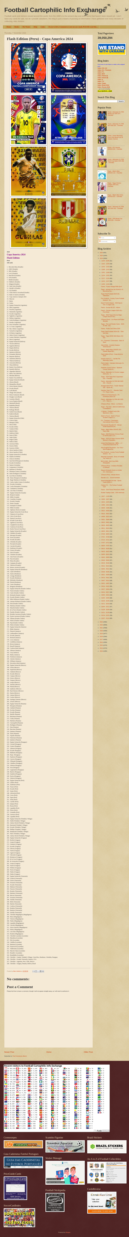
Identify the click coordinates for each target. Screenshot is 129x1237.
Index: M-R (101, 74)
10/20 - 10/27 (105, 499)
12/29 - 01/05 (105, 261)
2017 (101, 639)
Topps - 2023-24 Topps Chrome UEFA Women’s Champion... (112, 439)
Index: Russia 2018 (104, 87)
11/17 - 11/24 (105, 278)
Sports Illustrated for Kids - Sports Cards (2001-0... (111, 481)
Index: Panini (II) (103, 77)
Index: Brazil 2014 (103, 85)
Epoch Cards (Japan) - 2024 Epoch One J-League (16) (111, 303)
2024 (101, 258)
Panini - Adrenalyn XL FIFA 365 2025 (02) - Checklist (116, 207)
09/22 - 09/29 (105, 510)
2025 (101, 255)
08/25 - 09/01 (105, 522)
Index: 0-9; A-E (102, 68)
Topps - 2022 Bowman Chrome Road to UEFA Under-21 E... (112, 434)
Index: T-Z (101, 81)
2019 (101, 633)
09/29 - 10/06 (105, 508)
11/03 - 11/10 (105, 284)
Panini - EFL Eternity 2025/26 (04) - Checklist (115, 148)
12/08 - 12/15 (105, 269)
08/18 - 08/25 (105, 525)
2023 (101, 622)
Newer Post (9, 1052)
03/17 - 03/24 (105, 589)
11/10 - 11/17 (105, 281)
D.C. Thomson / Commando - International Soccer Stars (110, 421)
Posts (101, 238)
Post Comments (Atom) (20, 1056)
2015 (101, 645)
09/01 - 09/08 (105, 519)
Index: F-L (101, 72)
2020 (101, 630)
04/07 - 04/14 (105, 580)
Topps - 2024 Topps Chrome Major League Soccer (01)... (111, 315)
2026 (101, 252)
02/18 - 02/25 (105, 601)
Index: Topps (102, 83)
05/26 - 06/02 (105, 560)
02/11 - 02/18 (105, 603)
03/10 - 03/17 (105, 592)
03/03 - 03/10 (105, 595)
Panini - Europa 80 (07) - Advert (110, 307)
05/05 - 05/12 (105, 569)
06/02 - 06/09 (105, 557)
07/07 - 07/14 (105, 542)
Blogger (68, 1232)
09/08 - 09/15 (105, 516)
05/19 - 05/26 (105, 563)
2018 (101, 636)
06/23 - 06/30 (105, 548)
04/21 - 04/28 (105, 574)
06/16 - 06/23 (105, 551)
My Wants (26, 27)
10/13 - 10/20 (105, 502)
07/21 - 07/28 (105, 537)
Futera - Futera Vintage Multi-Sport (111, 286)
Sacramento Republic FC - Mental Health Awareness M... (111, 425)
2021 (101, 628)
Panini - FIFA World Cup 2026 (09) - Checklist (115, 219)
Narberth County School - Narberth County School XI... (111, 368)
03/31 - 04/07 (105, 583)
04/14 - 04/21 (105, 577)
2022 (101, 625)
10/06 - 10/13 (105, 505)
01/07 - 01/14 (105, 618)
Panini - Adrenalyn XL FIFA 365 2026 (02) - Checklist (116, 124)
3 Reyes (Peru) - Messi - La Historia (112, 404)
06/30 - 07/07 (105, 545)
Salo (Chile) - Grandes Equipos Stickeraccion (110, 345)
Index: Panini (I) (103, 75)
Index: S (100, 79)
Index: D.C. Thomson (104, 70)
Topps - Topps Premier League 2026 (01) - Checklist (114, 184)
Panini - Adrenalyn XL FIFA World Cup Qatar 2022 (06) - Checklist (116, 161)
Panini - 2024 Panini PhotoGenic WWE (113, 489)
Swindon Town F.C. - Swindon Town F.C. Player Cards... (111, 391)
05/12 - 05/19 (105, 566)
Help (35, 27)
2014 (101, 648)
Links (43, 27)
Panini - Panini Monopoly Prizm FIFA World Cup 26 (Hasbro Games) (115, 137)
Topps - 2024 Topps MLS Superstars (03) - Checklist (112, 377)
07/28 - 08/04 (105, 534)
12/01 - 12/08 (105, 272)
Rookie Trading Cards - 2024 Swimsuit (112, 492)
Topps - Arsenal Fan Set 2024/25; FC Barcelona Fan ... (112, 290)
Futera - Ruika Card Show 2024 (110, 328)
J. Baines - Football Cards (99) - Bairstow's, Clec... (110, 412)
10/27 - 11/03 (105, 496)
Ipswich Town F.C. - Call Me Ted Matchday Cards (110, 359)
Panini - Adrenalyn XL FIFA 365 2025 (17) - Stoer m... (112, 400)
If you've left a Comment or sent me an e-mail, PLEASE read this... (73, 27)
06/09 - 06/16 (105, 554)
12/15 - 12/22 (105, 266)
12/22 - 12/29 (105, 263)
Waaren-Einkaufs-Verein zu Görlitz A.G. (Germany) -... (111, 470)
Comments (103, 241)
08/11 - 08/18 (105, 528)
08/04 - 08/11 (105, 531)
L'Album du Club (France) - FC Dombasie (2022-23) (110, 395)
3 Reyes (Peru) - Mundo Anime (110, 474)
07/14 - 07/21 (105, 540)
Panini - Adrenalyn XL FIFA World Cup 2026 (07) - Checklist (116, 113)
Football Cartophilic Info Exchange (55, 9)
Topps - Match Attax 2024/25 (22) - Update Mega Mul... (111, 350)
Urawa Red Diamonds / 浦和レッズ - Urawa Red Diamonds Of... (112, 443)
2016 (101, 642)
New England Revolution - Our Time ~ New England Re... (112, 448)
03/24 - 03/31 (105, 586)
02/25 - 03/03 (105, 598)
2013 (101, 651)
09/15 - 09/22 (105, 513)
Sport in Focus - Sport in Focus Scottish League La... (110, 416)
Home (9, 27)
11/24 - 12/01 (105, 275)
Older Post (88, 1052)
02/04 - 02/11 (105, 606)
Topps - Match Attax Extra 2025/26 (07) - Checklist (115, 195)
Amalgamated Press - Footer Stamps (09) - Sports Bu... (112, 386)
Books (16, 27)
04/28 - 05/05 (105, 572)
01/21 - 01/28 (105, 612)
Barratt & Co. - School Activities (110, 477)
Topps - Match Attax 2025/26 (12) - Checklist (115, 171)
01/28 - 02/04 (105, 609)
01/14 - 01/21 (105, 615)
